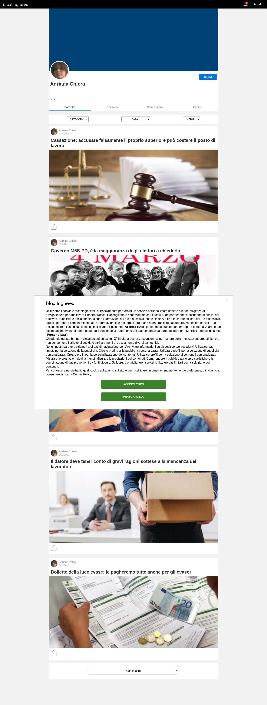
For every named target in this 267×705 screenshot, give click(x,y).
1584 (165, 315)
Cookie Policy (82, 374)
